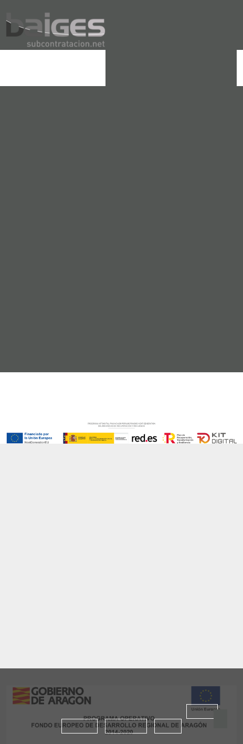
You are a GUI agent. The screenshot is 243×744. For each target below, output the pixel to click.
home (34, 189)
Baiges (47, 501)
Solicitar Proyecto (171, 67)
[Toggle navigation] (13, 68)
